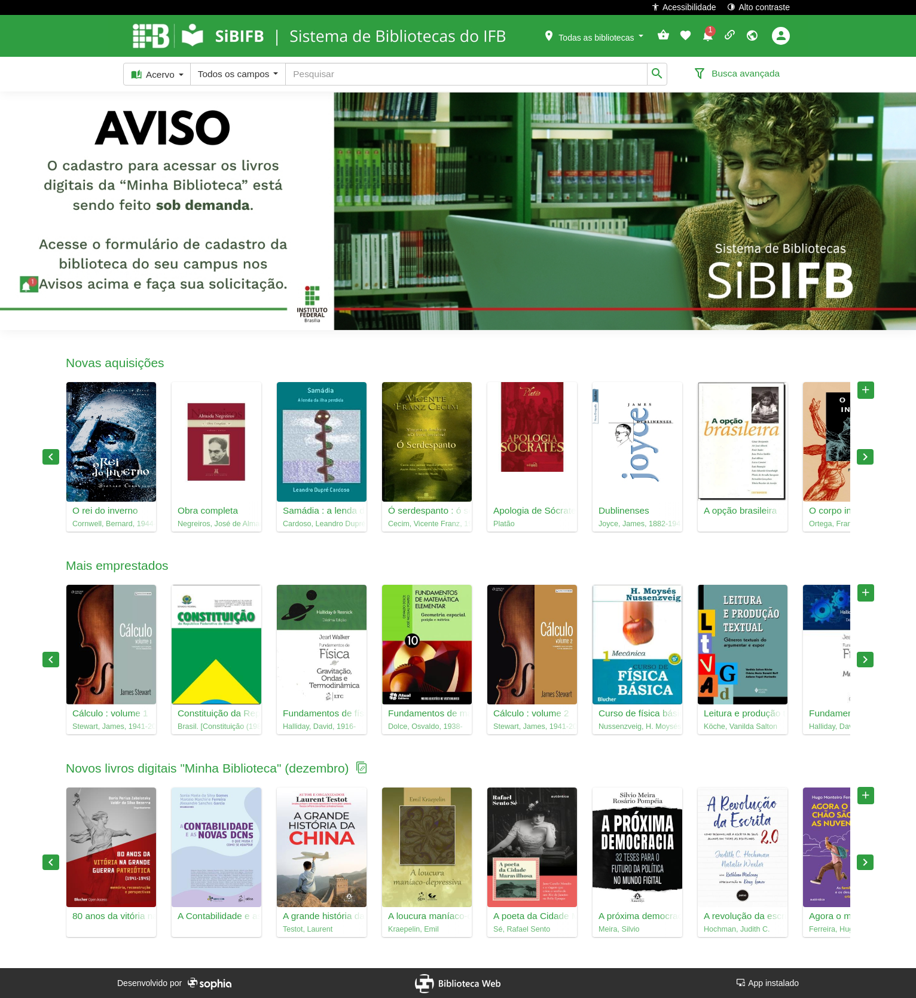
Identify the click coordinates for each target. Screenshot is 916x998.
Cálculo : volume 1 (110, 713)
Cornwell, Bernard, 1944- (111, 524)
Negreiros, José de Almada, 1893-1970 (216, 524)
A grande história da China (322, 916)
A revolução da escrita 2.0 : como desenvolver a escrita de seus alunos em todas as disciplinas (742, 916)
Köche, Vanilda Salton (740, 726)
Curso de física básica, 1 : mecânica (637, 713)
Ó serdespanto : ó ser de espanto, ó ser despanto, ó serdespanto (427, 510)
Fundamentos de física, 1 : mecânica (848, 713)
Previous (51, 457)
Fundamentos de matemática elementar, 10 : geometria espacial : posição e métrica (427, 713)
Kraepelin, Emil (413, 929)
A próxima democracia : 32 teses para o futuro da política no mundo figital (637, 916)
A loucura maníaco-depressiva (427, 916)
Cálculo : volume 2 (531, 713)
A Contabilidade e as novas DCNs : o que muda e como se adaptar (216, 916)
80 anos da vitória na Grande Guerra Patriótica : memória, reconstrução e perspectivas (111, 916)
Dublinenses (624, 510)
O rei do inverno (105, 510)
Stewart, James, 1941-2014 (111, 726)
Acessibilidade (683, 6)
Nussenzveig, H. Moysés (637, 726)
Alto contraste (758, 6)
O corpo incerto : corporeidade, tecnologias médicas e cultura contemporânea (848, 510)
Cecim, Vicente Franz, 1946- (427, 524)
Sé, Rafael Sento (521, 929)
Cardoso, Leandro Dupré (322, 524)
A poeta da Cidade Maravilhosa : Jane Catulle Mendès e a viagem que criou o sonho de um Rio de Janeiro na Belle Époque (532, 916)
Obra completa (208, 510)
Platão (504, 524)
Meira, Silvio (619, 929)
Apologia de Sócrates (532, 510)
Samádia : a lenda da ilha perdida (322, 510)
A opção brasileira (740, 510)
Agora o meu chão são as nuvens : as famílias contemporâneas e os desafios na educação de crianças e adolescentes (848, 916)
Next (865, 457)
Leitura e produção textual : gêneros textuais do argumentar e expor (742, 713)
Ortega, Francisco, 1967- (848, 524)
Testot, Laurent (307, 929)
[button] (593, 35)
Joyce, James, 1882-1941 (637, 524)
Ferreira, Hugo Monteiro (848, 929)
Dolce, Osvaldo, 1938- (425, 726)
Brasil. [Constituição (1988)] (216, 726)
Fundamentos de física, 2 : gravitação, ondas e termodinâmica (322, 713)
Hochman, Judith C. (737, 929)
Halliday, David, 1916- (319, 726)
